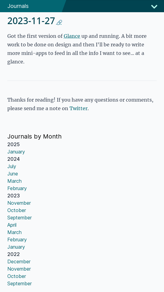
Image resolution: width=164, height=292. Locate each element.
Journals (18, 6)
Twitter (78, 108)
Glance (72, 36)
